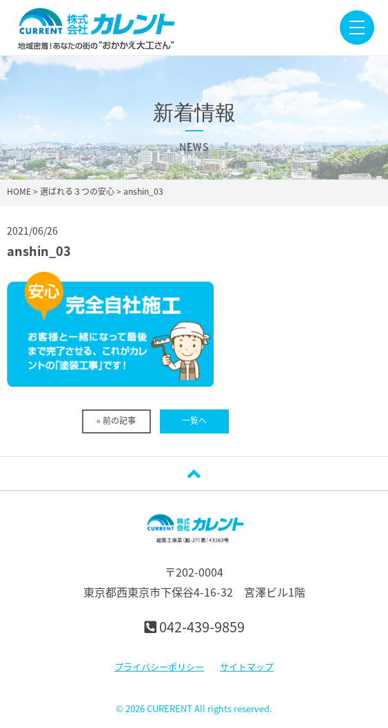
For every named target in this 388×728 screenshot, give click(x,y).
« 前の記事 (116, 420)
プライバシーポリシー (159, 666)
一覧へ (194, 420)
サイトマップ (247, 666)
